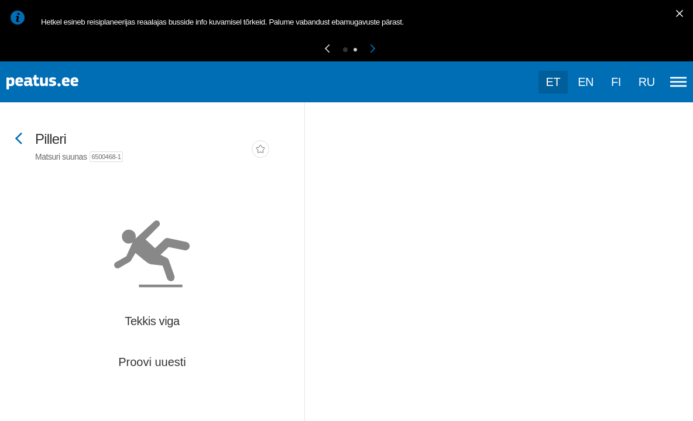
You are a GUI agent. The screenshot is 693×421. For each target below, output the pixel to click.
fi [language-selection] (616, 81)
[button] (327, 49)
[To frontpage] (67, 82)
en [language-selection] (585, 81)
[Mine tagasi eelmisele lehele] (19, 139)
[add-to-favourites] (260, 150)
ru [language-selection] (647, 81)
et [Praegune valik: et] (553, 81)
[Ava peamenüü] (678, 82)
